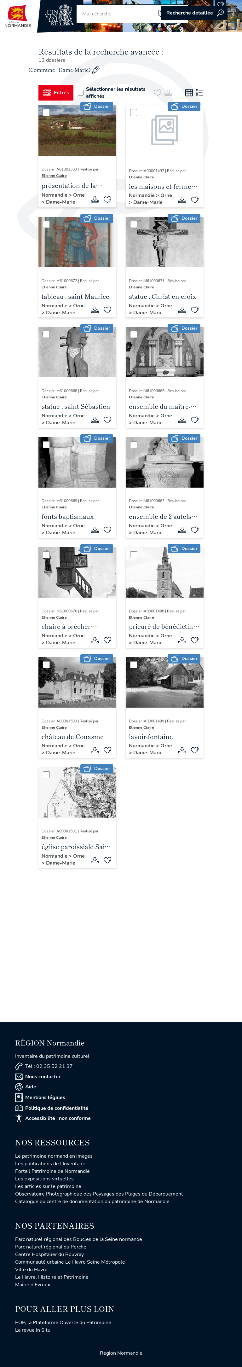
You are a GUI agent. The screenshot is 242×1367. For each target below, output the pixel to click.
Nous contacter (37, 1076)
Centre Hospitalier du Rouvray (49, 1254)
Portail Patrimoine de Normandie (52, 1171)
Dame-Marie (60, 202)
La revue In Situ (32, 1330)
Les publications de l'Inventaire (50, 1163)
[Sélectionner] (46, 112)
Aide (25, 1087)
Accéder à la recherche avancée (194, 13)
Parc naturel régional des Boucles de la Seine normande (78, 1239)
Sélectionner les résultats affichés (112, 93)
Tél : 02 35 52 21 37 (44, 1066)
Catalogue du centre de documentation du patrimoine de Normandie (92, 1201)
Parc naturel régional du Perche (50, 1246)
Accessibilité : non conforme (53, 1118)
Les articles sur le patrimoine (48, 1186)
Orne (79, 195)
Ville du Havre (31, 1269)
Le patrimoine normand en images (54, 1156)
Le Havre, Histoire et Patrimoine (52, 1277)
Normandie (55, 195)
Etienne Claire (54, 175)
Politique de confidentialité (51, 1108)
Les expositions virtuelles (44, 1178)
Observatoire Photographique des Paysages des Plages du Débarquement (99, 1193)
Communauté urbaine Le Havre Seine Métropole (70, 1262)
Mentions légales (40, 1097)
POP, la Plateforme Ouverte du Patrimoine (63, 1322)
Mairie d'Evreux (32, 1284)
